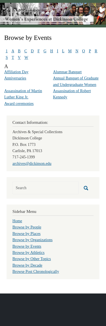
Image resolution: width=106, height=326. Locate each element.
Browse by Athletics (28, 253)
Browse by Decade (27, 265)
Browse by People (26, 227)
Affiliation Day (16, 72)
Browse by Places (26, 234)
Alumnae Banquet (67, 72)
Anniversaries (15, 78)
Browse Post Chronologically (35, 271)
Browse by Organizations (32, 240)
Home (17, 221)
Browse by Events (26, 246)
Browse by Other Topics (31, 259)
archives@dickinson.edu (31, 163)
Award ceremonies (19, 104)
